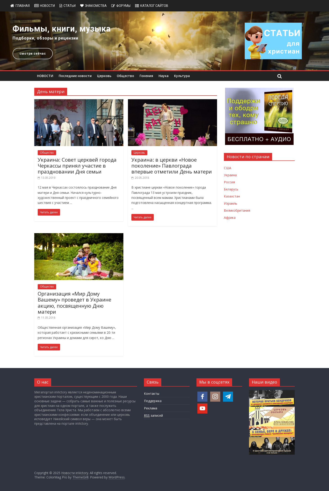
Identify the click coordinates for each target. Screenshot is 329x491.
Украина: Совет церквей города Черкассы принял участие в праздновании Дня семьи (77, 165)
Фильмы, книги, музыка (62, 29)
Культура (182, 76)
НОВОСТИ (45, 76)
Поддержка (153, 401)
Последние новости (75, 76)
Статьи (70, 6)
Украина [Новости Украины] (230, 175)
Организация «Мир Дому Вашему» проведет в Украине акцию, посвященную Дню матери (74, 302)
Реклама (150, 408)
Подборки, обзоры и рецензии (45, 38)
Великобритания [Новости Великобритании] (237, 210)
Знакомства (96, 6)
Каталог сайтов (154, 6)
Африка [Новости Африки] (230, 217)
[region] (164, 40)
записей (153, 415)
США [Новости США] (227, 168)
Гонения (146, 76)
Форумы (123, 6)
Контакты (151, 393)
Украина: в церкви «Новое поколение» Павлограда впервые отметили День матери (171, 165)
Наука (164, 76)
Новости (47, 6)
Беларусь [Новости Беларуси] (231, 189)
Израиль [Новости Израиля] (230, 203)
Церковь (104, 76)
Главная (23, 6)
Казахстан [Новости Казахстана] (232, 196)
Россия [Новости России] (229, 182)
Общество (125, 76)
